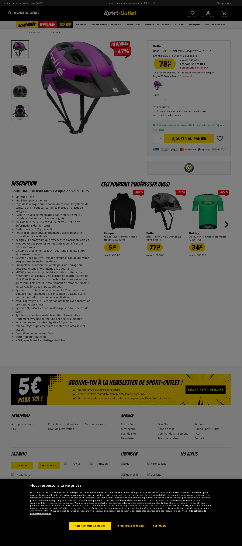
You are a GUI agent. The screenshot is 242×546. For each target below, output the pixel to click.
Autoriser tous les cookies (90, 532)
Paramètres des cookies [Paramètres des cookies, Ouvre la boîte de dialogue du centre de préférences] (130, 532)
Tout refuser (158, 532)
